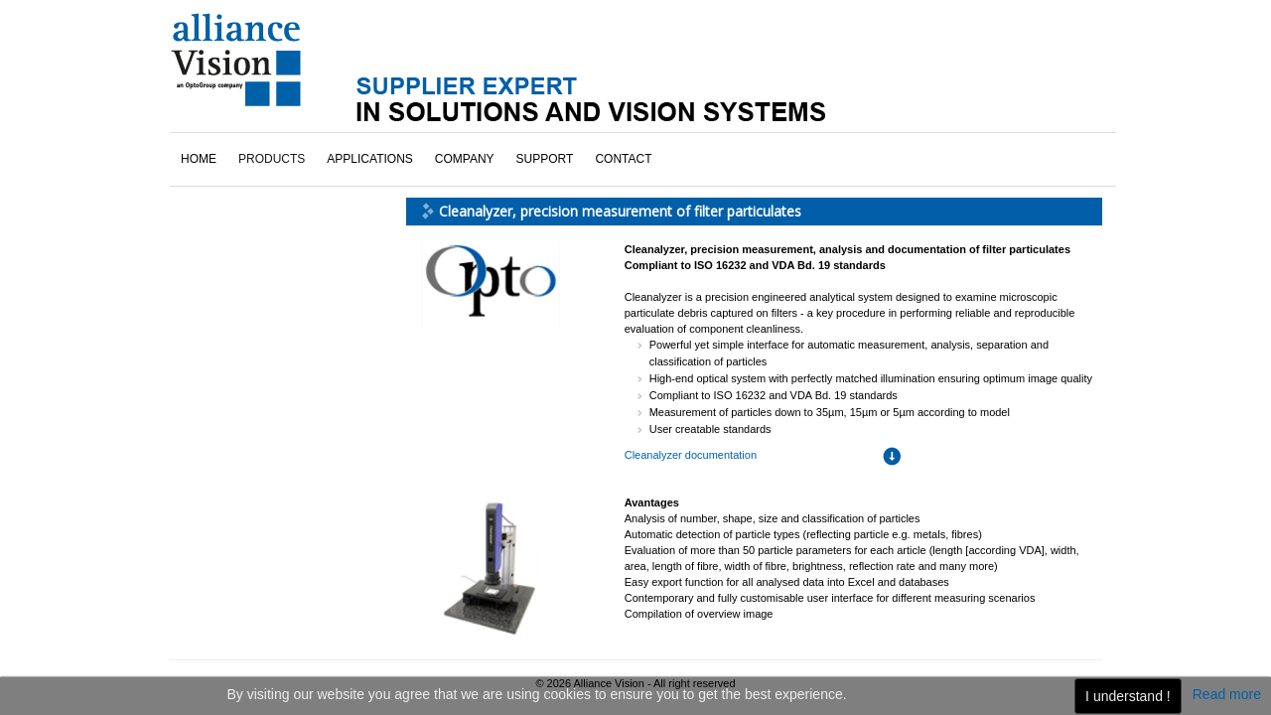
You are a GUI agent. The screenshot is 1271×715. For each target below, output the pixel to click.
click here (240, 519)
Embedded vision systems (269, 194)
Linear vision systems (258, 221)
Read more (1227, 694)
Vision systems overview (265, 338)
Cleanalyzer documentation (691, 344)
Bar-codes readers (249, 138)
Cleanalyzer (231, 166)
